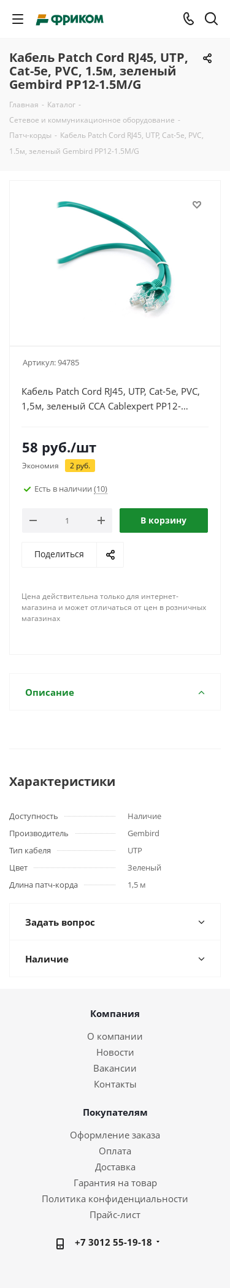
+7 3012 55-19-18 (113, 1242)
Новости (115, 1052)
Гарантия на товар (115, 1182)
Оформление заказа (115, 1135)
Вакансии (115, 1068)
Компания (115, 1013)
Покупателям (115, 1112)
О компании (115, 1036)
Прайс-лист (115, 1214)
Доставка (115, 1166)
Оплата (115, 1151)
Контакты (115, 1084)
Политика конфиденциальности (115, 1198)
